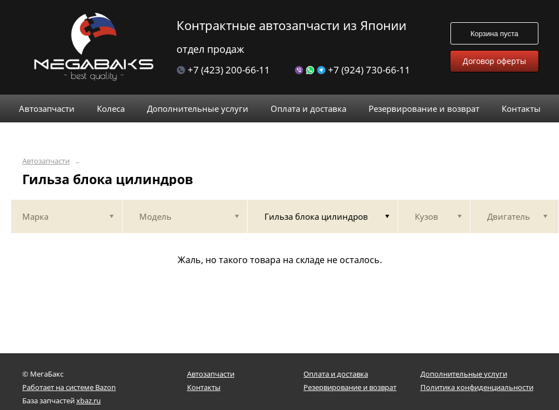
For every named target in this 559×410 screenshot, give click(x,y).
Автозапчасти (46, 161)
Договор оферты (494, 61)
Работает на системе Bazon (69, 387)
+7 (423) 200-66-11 (223, 69)
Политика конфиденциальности (476, 387)
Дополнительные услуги (463, 374)
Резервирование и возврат (349, 387)
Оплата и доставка (335, 374)
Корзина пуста (494, 33)
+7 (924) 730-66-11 (352, 69)
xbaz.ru (88, 401)
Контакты (203, 387)
